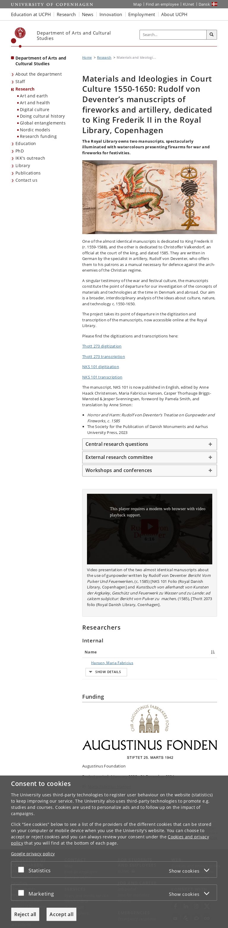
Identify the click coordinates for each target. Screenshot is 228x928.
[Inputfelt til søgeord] (173, 35)
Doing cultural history (42, 116)
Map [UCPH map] (137, 4)
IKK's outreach (30, 158)
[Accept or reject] (22, 869)
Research (24, 89)
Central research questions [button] (117, 444)
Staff (20, 81)
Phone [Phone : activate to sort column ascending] (161, 652)
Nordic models (35, 130)
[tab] (150, 444)
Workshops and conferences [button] (119, 470)
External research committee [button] (119, 457)
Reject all (25, 914)
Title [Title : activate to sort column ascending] (123, 652)
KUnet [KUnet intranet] (188, 4)
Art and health (35, 102)
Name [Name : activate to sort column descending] (91, 652)
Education (25, 143)
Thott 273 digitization (102, 346)
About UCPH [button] (174, 14)
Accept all (61, 914)
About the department (38, 74)
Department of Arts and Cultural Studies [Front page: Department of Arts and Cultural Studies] (40, 60)
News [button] (88, 14)
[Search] (211, 35)
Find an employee (162, 4)
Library (22, 165)
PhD (19, 151)
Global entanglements (43, 123)
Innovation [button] (110, 14)
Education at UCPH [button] (31, 14)
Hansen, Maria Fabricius (98, 665)
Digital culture (35, 109)
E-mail (208, 662)
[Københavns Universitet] (18, 37)
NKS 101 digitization (100, 366)
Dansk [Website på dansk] (204, 4)
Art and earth (34, 96)
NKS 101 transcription (102, 377)
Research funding (38, 136)
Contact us (26, 180)
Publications (28, 173)
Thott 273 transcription (103, 356)
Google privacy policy (33, 854)
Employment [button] (141, 14)
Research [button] (66, 14)
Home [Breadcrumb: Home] (87, 57)
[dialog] (114, 852)
